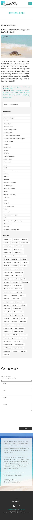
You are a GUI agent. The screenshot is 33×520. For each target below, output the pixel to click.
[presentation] (14, 421)
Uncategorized (8, 212)
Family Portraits (6, 92)
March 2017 (7, 298)
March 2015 (23, 321)
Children (6, 150)
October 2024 (7, 239)
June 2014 (23, 334)
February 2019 (7, 269)
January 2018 (7, 285)
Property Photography (9, 194)
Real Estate (7, 197)
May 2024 (24, 239)
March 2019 (23, 265)
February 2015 (7, 325)
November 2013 (19, 344)
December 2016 (18, 302)
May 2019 (6, 265)
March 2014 (23, 338)
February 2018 (25, 282)
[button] (30, 3)
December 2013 (8, 344)
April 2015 (14, 321)
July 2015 (15, 318)
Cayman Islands (8, 132)
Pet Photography (9, 88)
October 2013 (7, 348)
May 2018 (22, 279)
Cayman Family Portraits (10, 129)
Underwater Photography (10, 215)
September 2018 (8, 275)
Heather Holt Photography (14, 94)
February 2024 (25, 242)
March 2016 (7, 308)
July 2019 (16, 262)
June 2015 (23, 318)
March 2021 (23, 259)
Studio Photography (9, 206)
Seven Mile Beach (7, 97)
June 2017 (14, 295)
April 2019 (14, 265)
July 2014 (15, 334)
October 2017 (18, 288)
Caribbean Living (13, 87)
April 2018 (6, 282)
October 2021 (7, 252)
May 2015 (6, 321)
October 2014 (7, 331)
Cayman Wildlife (22, 87)
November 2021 (18, 249)
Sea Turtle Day (26, 96)
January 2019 (17, 269)
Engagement (7, 162)
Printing (6, 191)
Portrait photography (9, 188)
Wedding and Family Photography (13, 220)
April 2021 (14, 259)
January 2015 (17, 325)
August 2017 (19, 292)
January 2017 (7, 302)
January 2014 (17, 341)
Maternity (6, 176)
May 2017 (22, 295)
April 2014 (14, 338)
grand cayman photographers (18, 92)
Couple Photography (9, 156)
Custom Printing (8, 159)
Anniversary (7, 115)
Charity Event (7, 147)
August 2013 (7, 351)
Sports (5, 200)
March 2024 (15, 242)
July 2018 (6, 279)
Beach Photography (9, 118)
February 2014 (7, 341)
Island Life (6, 173)
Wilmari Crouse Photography (11, 229)
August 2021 (7, 256)
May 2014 (6, 338)
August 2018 (19, 275)
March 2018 (15, 282)
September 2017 (8, 292)
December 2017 (18, 285)
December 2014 (8, 328)
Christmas (6, 153)
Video (5, 218)
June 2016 (6, 305)
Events (5, 165)
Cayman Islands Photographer (12, 135)
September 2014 (18, 331)
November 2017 (8, 288)
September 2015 (18, 315)
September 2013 (18, 348)
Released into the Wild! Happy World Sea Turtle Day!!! (15, 31)
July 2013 (15, 351)
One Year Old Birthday (10, 182)
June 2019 (25, 262)
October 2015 (7, 315)
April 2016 (22, 305)
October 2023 (7, 249)
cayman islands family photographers (19, 90)
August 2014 (7, 334)
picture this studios (17, 96)
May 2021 (6, 259)
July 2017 (6, 295)
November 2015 (18, 311)
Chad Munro (7, 144)
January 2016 (7, 311)
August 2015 (7, 318)
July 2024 (16, 239)
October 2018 (19, 272)
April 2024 (6, 242)
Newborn (6, 179)
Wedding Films (8, 223)
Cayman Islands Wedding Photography (14, 138)
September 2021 (18, 252)
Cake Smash (7, 120)
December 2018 (8, 272)
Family (5, 168)
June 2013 (23, 351)
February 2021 (7, 262)
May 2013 (6, 354)
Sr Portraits (6, 203)
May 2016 (14, 305)
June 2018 (14, 279)
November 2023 (18, 246)
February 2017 (16, 298)
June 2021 (23, 256)
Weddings (6, 226)
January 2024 (7, 246)
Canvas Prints (7, 123)
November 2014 (19, 328)
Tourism (6, 209)
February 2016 (17, 308)
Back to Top (16, 501)
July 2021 (15, 256)
